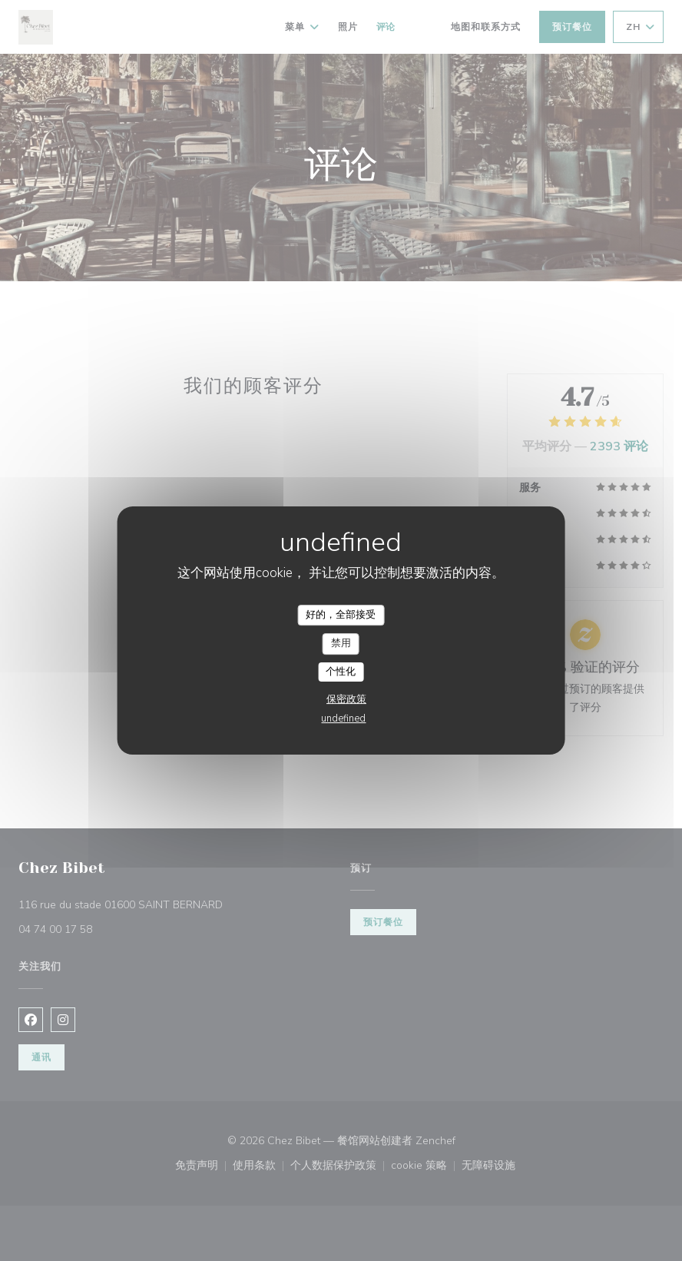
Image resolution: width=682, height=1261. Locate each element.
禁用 (341, 643)
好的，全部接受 (341, 615)
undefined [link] (343, 718)
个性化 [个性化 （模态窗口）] (341, 672)
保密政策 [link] (346, 699)
